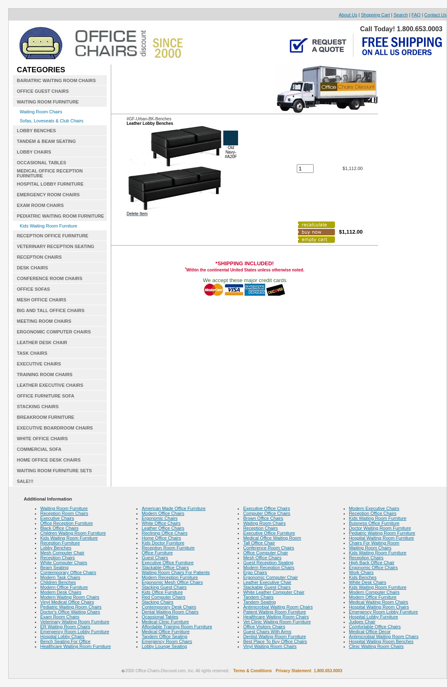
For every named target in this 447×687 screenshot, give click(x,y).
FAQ (416, 14)
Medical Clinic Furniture (165, 621)
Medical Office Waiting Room (272, 537)
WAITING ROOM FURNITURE (48, 101)
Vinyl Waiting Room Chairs (269, 646)
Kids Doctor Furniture (163, 542)
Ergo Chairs (255, 572)
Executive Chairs (57, 518)
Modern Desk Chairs (60, 592)
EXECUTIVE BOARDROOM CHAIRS (55, 427)
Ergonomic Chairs (159, 518)
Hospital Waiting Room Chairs (379, 606)
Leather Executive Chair (267, 582)
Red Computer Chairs (163, 597)
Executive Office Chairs (266, 508)
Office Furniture (157, 552)
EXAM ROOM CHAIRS (40, 205)
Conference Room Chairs (268, 547)
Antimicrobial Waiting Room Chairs (278, 606)
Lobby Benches (55, 547)
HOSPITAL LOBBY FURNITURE (50, 184)
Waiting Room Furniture (64, 508)
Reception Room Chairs (64, 513)
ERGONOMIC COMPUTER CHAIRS (54, 331)
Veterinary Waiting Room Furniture (74, 621)
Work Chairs (361, 572)
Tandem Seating (259, 602)
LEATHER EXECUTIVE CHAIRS (50, 385)
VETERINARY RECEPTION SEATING (55, 246)
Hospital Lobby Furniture (373, 616)
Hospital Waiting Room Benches (381, 641)
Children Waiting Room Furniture (73, 533)
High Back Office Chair (371, 562)
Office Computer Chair (265, 552)
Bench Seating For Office (65, 641)
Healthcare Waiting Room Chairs (276, 616)
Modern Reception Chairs (268, 567)
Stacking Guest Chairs (164, 587)
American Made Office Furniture (174, 508)
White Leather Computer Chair (273, 592)
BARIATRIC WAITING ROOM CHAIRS (56, 80)
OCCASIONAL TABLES (41, 162)
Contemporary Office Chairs (68, 572)
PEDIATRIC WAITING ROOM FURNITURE (60, 216)
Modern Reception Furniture (170, 577)
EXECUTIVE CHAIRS (39, 363)
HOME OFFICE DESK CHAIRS (48, 459)
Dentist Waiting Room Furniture (274, 636)
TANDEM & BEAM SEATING (46, 141)
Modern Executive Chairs (374, 508)
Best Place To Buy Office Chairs (275, 641)
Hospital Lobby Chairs (62, 636)
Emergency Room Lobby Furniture (74, 631)
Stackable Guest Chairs (267, 587)
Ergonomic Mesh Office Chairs (172, 582)
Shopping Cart (375, 14)
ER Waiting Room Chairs (65, 626)
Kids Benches (362, 577)
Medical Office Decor (370, 631)
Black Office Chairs (59, 528)
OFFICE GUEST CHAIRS (43, 91)
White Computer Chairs (63, 562)
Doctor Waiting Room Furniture (380, 528)
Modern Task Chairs (60, 577)
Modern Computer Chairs (374, 592)
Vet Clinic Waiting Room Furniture (277, 621)
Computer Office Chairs (266, 513)
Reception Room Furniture (168, 547)
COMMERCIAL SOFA (39, 449)
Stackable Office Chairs (165, 567)
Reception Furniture (60, 542)
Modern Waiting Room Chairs (69, 597)
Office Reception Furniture (66, 523)
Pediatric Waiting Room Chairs (70, 606)
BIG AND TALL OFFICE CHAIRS (51, 310)
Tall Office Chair (259, 542)
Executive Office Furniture (167, 562)
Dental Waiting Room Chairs (170, 611)
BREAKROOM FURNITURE (45, 417)
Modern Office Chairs (163, 513)
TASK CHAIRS (32, 353)
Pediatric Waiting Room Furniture (382, 533)
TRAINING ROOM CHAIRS (45, 374)
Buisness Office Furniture (374, 523)
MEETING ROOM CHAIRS (44, 321)
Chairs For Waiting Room (374, 542)
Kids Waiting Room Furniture (48, 225)
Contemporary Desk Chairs (169, 606)
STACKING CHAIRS (38, 406)
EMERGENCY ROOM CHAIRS (48, 194)
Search (401, 14)
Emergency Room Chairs (167, 641)
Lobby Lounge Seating (164, 646)
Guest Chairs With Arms (267, 631)
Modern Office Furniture (64, 587)
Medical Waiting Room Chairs (378, 602)
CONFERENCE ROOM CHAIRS (50, 278)
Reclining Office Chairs (165, 533)
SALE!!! (25, 481)
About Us (348, 14)
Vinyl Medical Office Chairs (67, 602)
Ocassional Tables (160, 616)
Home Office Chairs (161, 537)
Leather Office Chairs (163, 528)
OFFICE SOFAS (33, 289)
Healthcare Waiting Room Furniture (75, 646)
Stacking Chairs (157, 602)
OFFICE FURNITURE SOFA (45, 395)
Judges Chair (362, 621)
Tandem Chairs (258, 597)
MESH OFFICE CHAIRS (41, 299)
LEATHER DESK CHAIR (42, 342)
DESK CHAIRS (32, 267)
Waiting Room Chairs (41, 111)
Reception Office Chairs (373, 513)
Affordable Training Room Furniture (177, 626)
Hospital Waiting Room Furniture (381, 537)
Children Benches (58, 582)
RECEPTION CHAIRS (39, 257)
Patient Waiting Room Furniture (274, 611)
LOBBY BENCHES (36, 130)
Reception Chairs (57, 557)
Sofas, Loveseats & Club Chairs (51, 120)
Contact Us (435, 14)
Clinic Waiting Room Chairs (376, 646)
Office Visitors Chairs (264, 626)
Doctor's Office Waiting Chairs (70, 611)
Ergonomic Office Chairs (373, 567)
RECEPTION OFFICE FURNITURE (52, 235)
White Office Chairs (161, 523)
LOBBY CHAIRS (34, 151)
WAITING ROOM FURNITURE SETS (54, 470)
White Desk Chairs (367, 582)
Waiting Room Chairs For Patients (176, 572)
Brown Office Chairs (263, 518)
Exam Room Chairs (59, 616)
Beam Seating (54, 567)
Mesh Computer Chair (62, 552)
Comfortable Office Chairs (375, 626)
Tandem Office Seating (164, 636)
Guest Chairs (155, 557)
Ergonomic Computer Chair (270, 577)
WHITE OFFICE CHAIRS (42, 438)
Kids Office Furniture (162, 592)
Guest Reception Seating (268, 562)
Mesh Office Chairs (262, 557)
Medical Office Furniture (166, 631)
